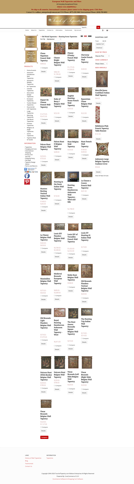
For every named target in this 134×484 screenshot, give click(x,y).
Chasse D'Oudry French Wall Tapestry (73, 56)
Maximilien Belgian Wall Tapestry (45, 281)
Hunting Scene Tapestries (68, 37)
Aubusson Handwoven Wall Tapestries (31, 75)
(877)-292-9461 (75, 12)
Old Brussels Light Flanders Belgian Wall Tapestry (45, 323)
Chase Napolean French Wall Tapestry (45, 57)
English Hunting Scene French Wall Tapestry (73, 101)
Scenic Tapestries (30, 135)
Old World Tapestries (49, 37)
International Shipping (29, 152)
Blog (26, 461)
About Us (33, 30)
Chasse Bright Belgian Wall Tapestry (59, 61)
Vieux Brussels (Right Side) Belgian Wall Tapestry (86, 377)
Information (59, 30)
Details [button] (43, 71)
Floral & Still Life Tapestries (31, 108)
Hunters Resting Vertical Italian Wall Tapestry (45, 193)
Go (98, 27)
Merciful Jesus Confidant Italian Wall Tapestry (102, 92)
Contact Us (50, 30)
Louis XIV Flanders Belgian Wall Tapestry (59, 237)
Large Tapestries (30, 112)
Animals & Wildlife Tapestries (30, 82)
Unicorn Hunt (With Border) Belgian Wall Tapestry (46, 376)
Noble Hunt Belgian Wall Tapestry (73, 277)
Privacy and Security (28, 155)
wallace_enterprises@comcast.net (47, 12)
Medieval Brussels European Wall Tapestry (58, 279)
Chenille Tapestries (30, 90)
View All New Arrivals (101, 176)
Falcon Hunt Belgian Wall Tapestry (45, 146)
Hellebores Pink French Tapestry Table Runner (102, 128)
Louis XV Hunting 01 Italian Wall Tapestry (86, 236)
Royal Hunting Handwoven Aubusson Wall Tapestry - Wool (59, 327)
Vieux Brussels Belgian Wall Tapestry (45, 415)
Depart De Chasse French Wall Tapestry (45, 103)
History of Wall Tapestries (33, 458)
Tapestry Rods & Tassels (31, 139)
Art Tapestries (31, 86)
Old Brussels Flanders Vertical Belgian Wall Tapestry (86, 286)
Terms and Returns (31, 166)
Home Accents (31, 70)
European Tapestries (30, 100)
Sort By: (43, 39)
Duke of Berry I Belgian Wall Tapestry (59, 102)
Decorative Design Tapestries (30, 95)
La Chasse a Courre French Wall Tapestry (86, 184)
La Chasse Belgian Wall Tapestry (45, 237)
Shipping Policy (30, 158)
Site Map (28, 160)
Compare (44, 68)
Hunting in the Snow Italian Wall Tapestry (59, 185)
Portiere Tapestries (30, 124)
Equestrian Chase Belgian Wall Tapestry (86, 102)
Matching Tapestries (30, 116)
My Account (77, 30)
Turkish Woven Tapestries (31, 104)
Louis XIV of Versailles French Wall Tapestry (73, 238)
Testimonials (68, 30)
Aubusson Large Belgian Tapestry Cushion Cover (102, 161)
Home (27, 30)
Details (98, 103)
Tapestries (42, 30)
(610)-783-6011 (102, 12)
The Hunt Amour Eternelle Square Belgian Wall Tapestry (73, 328)
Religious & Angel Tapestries (30, 129)
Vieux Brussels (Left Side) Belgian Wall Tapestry (73, 377)
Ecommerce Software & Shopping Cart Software (68, 479)
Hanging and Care (31, 149)
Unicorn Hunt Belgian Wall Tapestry (59, 374)
